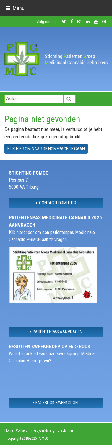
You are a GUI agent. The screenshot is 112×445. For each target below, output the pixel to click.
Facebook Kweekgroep (56, 402)
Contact (21, 430)
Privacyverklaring (42, 430)
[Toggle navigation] (15, 8)
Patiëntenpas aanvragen (56, 331)
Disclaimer (65, 430)
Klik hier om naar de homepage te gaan (46, 148)
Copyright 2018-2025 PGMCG (27, 438)
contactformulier (56, 203)
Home (8, 430)
